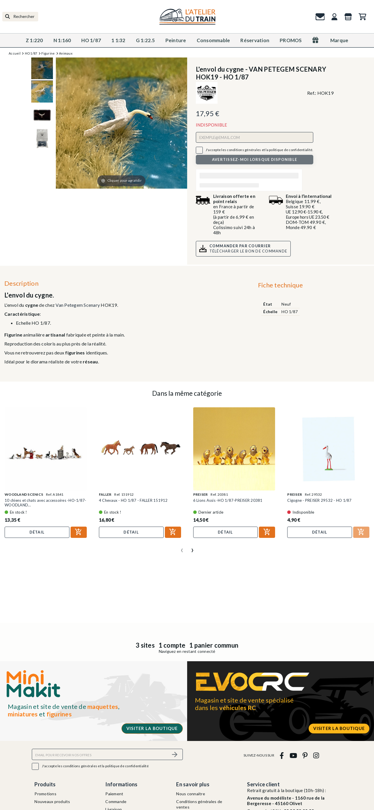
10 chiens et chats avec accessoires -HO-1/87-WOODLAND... (45, 502)
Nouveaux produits (52, 801)
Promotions (45, 793)
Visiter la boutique (152, 728)
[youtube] (293, 755)
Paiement (114, 793)
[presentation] (182, 548)
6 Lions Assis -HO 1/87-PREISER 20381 (228, 500)
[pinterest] (305, 755)
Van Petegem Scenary (78, 305)
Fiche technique (280, 285)
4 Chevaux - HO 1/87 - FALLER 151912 (133, 500)
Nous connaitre (190, 793)
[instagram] (316, 755)
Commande (115, 801)
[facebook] (282, 755)
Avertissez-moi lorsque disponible (254, 159)
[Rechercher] (20, 16)
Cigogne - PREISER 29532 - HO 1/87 (319, 500)
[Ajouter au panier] (79, 532)
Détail (37, 532)
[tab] (280, 286)
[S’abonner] (175, 754)
